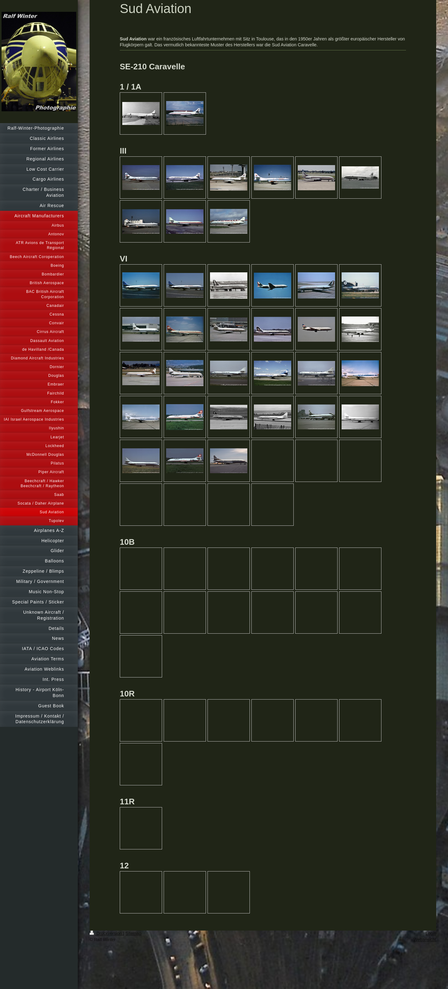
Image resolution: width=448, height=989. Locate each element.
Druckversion (106, 933)
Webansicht (424, 939)
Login (431, 933)
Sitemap (133, 933)
